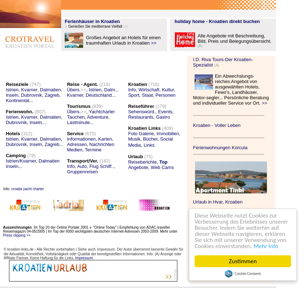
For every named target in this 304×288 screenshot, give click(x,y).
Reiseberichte (142, 162)
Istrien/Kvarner (21, 161)
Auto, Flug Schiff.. (95, 166)
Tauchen (76, 117)
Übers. (76, 89)
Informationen (81, 139)
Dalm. (110, 89)
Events (165, 111)
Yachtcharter (102, 111)
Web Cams (162, 167)
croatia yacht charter (27, 189)
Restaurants (140, 117)
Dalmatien (50, 89)
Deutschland (99, 95)
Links (149, 145)
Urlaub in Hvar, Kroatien (217, 202)
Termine (93, 149)
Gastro (163, 117)
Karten (105, 139)
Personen (165, 95)
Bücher (150, 139)
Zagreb (52, 95)
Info (71, 166)
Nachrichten (101, 144)
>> (153, 43)
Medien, (75, 149)
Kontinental (17, 100)
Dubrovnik (31, 95)
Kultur (168, 89)
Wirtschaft (149, 89)
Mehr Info (266, 246)
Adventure (97, 117)
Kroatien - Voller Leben (216, 125)
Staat (147, 95)
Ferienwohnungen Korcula (220, 147)
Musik (134, 139)
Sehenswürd (141, 111)
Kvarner (29, 89)
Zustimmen (243, 261)
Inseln (12, 95)
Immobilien (167, 133)
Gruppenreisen (82, 171)
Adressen (77, 144)
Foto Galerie (141, 133)
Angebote (138, 167)
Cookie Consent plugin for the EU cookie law (243, 274)
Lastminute (78, 122)
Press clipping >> (17, 235)
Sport (133, 95)
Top (163, 162)
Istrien (12, 89)
